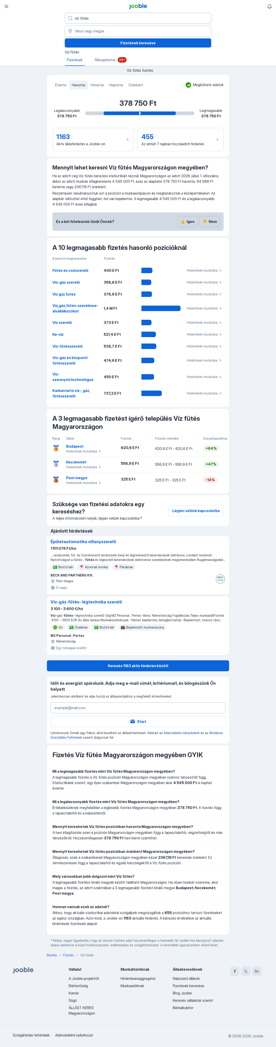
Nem (209, 221)
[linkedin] (256, 971)
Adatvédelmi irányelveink (182, 733)
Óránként (135, 85)
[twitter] (245, 971)
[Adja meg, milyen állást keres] (138, 18)
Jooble (257, 1036)
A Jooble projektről (84, 978)
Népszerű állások (186, 978)
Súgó (73, 1000)
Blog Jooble (182, 993)
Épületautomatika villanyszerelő (83, 541)
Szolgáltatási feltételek (31, 1035)
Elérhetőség (78, 986)
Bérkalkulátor (183, 1007)
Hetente (97, 85)
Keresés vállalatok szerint (193, 1000)
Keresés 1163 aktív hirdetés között (138, 666)
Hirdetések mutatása (205, 270)
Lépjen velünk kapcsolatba (196, 510)
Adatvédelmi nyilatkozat (74, 1035)
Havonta (78, 85)
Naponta (116, 85)
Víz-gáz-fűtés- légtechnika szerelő (86, 602)
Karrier (74, 993)
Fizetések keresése (138, 43)
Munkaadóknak (132, 986)
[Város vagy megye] (138, 31)
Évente (60, 85)
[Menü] (6, 6)
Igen (187, 221)
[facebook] (234, 971)
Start (138, 721)
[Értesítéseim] (270, 6)
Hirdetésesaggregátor (138, 978)
